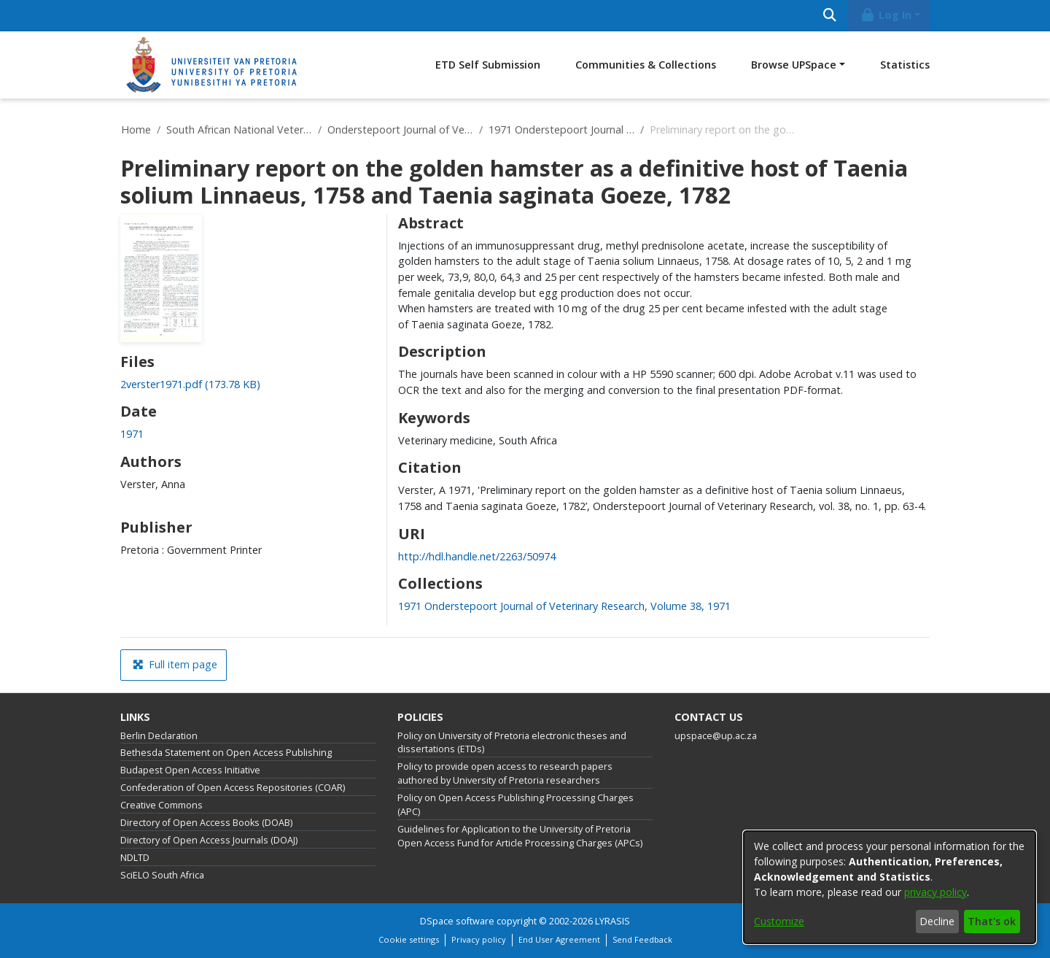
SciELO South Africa (162, 875)
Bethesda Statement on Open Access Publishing (226, 752)
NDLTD (134, 857)
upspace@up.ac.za (715, 736)
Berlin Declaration (159, 736)
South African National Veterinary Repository (239, 129)
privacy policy (935, 892)
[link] (190, 384)
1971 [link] (132, 434)
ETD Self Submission (487, 65)
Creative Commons (161, 805)
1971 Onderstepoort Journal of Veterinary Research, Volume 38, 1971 (561, 129)
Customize (779, 921)
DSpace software (457, 921)
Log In (886, 15)
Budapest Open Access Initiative (190, 770)
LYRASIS (612, 921)
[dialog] (889, 887)
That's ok (992, 921)
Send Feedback (642, 939)
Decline (936, 921)
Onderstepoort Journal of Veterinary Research (400, 129)
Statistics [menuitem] (905, 65)
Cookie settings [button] (408, 939)
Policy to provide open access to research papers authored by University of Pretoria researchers (504, 773)
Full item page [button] (175, 664)
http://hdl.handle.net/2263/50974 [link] (477, 556)
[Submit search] (829, 15)
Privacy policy (478, 939)
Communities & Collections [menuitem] (645, 65)
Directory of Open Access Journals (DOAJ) (209, 840)
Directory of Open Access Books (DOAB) (206, 822)
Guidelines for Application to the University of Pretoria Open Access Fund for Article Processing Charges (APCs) (519, 836)
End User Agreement (559, 939)
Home (136, 129)
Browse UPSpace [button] (793, 65)
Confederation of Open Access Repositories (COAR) (232, 787)
